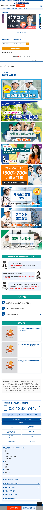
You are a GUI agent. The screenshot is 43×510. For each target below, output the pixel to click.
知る (6, 467)
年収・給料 (8, 459)
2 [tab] (20, 33)
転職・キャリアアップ (11, 456)
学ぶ (6, 461)
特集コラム (7, 472)
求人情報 (12, 8)
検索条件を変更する (15, 48)
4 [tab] (25, 33)
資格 (7, 464)
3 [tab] (22, 33)
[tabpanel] (22, 22)
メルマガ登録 (12, 5)
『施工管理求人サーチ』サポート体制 (21, 419)
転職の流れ (21, 423)
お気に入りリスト (4, 5)
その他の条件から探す (18, 8)
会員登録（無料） (20, 5)
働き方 (7, 453)
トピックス (7, 469)
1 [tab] (18, 33)
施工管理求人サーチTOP (6, 8)
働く (6, 451)
